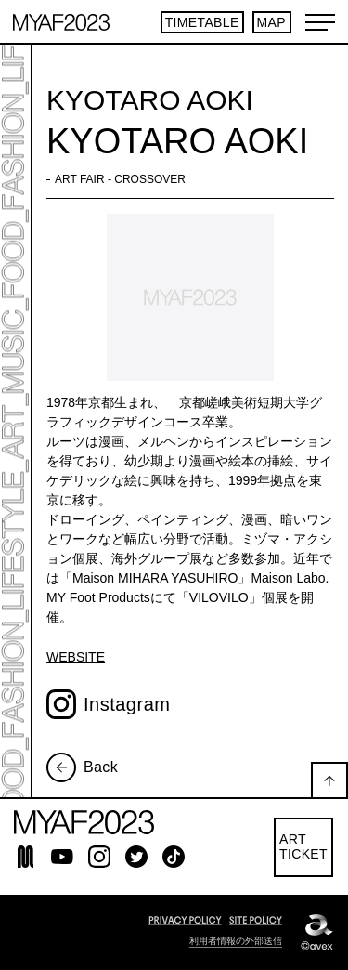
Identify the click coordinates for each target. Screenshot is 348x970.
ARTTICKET (303, 846)
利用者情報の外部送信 (235, 941)
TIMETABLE (202, 22)
